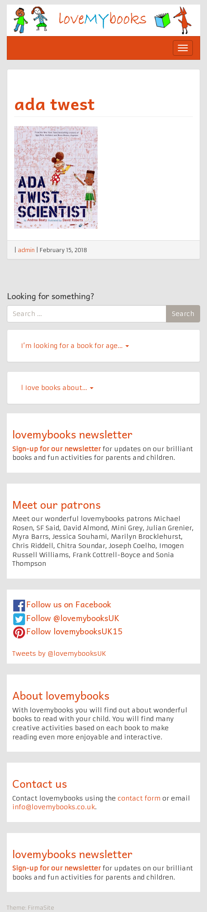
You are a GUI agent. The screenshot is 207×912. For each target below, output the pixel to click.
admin (26, 250)
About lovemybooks (60, 695)
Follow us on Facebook (68, 604)
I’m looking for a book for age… (75, 346)
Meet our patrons (56, 504)
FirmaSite (41, 907)
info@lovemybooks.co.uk (53, 807)
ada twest (54, 103)
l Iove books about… (57, 388)
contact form (139, 798)
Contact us (39, 783)
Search (183, 314)
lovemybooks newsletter (72, 434)
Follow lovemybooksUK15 (74, 631)
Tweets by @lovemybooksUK (59, 653)
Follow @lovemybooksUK (72, 617)
